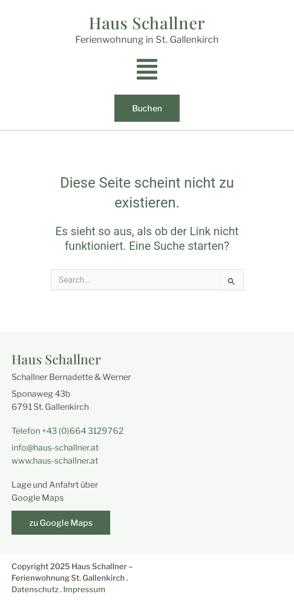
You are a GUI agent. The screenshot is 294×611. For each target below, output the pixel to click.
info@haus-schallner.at (55, 447)
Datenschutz (34, 589)
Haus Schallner (147, 22)
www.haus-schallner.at (54, 460)
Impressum (84, 589)
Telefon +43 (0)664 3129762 (67, 430)
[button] (147, 72)
